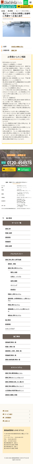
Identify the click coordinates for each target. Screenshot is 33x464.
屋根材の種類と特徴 (11, 395)
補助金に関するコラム (14, 315)
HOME (3, 11)
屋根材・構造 (12, 264)
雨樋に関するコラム (14, 305)
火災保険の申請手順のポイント (14, 390)
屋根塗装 (8, 237)
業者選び (13, 289)
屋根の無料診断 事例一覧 (12, 359)
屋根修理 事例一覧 (10, 342)
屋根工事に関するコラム (15, 268)
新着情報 (8, 324)
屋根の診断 (8, 246)
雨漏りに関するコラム (14, 294)
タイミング (14, 285)
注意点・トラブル (16, 276)
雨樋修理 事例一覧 (10, 355)
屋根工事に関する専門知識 (13, 259)
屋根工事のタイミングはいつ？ (14, 377)
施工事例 (10, 11)
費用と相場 (14, 272)
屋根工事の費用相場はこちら (13, 373)
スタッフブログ (10, 328)
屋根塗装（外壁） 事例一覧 (13, 351)
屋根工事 (14, 50)
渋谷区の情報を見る (17, 46)
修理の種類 (14, 281)
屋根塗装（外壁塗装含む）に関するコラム (19, 299)
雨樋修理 (8, 241)
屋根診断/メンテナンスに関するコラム (18, 310)
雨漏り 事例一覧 (10, 346)
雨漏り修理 (8, 233)
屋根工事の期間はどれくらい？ (14, 386)
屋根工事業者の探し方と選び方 (14, 382)
